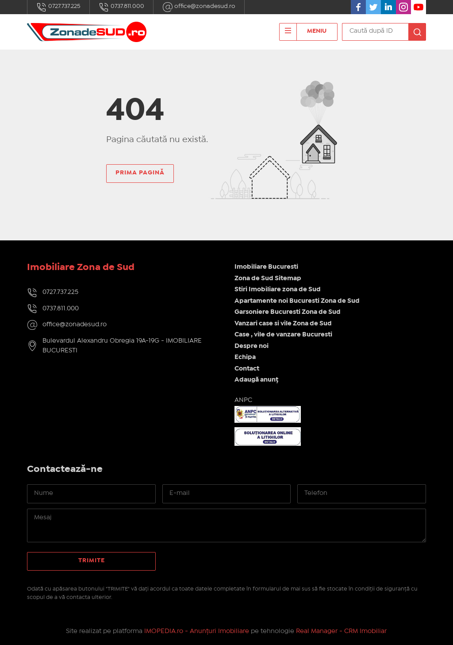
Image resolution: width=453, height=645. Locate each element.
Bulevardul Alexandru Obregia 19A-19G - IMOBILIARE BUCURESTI (122, 346)
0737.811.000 (121, 7)
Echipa (245, 357)
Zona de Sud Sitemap (267, 278)
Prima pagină (140, 172)
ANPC (243, 400)
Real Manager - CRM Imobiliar (341, 631)
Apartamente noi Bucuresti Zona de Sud (297, 301)
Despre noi (251, 346)
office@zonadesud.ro (198, 7)
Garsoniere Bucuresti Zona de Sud (287, 312)
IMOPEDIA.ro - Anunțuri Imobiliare (196, 631)
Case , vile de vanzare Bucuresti (283, 334)
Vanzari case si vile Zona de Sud (283, 323)
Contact (246, 368)
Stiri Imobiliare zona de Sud (277, 289)
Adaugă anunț (256, 379)
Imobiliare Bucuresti (266, 267)
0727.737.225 (58, 7)
